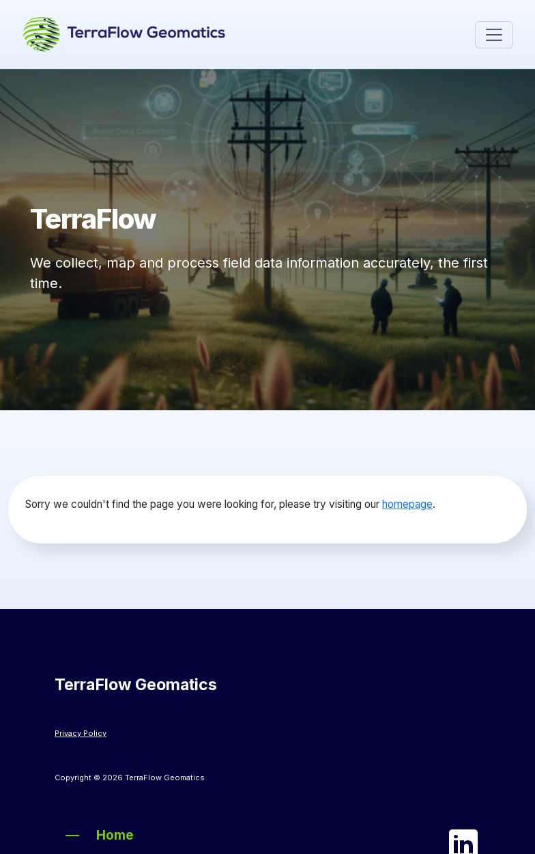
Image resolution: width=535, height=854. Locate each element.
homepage (407, 504)
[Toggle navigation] (494, 34)
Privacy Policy (80, 733)
